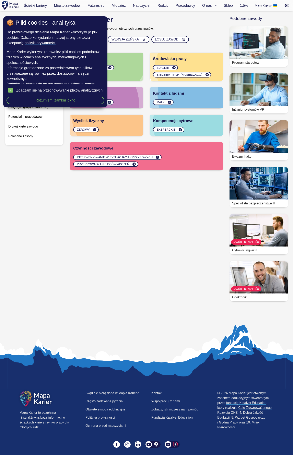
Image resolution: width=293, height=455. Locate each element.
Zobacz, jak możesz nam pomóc (174, 409)
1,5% (244, 5)
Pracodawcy (185, 5)
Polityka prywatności (100, 417)
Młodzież (119, 5)
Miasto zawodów (67, 5)
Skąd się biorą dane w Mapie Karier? (112, 393)
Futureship (96, 5)
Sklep (228, 5)
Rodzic (162, 5)
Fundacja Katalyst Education (172, 417)
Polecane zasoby (20, 136)
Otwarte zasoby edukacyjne (105, 409)
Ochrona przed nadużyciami (105, 425)
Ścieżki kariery (35, 5)
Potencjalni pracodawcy (25, 116)
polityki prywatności (40, 43)
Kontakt (156, 393)
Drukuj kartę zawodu (23, 126)
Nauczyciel (141, 5)
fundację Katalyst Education (246, 403)
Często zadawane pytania (104, 401)
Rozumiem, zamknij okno (55, 100)
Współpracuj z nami (165, 401)
